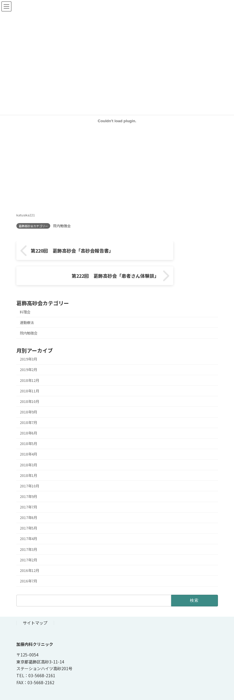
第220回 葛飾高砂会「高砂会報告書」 (67, 254)
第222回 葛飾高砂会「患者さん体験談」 (165, 254)
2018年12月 (29, 364)
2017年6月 (28, 501)
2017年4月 (28, 522)
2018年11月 (29, 374)
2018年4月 (28, 438)
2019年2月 (28, 353)
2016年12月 (29, 554)
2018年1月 (28, 459)
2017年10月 (29, 470)
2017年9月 (28, 480)
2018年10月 (29, 385)
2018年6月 (28, 417)
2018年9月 (28, 396)
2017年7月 (28, 491)
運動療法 (27, 306)
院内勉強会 (62, 225)
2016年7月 (28, 565)
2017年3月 (28, 533)
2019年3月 (28, 343)
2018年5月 (28, 427)
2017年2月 (28, 543)
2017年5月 (28, 512)
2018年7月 (28, 406)
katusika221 (25, 215)
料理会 (25, 296)
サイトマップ (35, 607)
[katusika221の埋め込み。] (117, 120)
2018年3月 (28, 448)
